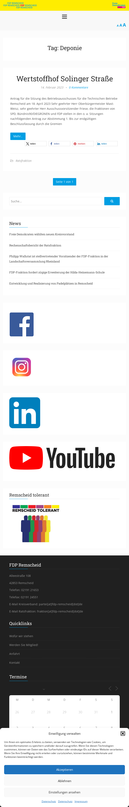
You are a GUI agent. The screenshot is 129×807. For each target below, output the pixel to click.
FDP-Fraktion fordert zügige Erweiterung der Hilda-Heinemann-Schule (57, 272)
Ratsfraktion (24, 161)
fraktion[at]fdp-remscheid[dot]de (60, 611)
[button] (123, 733)
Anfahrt (14, 654)
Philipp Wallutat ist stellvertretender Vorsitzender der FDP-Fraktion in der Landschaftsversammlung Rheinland (58, 258)
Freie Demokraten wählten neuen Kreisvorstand (41, 234)
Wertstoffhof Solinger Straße (64, 78)
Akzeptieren (64, 769)
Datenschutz (49, 801)
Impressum (81, 801)
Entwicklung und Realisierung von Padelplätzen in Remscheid (51, 283)
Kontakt (14, 663)
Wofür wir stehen (21, 636)
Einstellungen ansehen (64, 792)
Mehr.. (17, 136)
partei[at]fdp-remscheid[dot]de (60, 604)
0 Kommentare (78, 87)
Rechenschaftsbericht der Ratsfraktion (35, 245)
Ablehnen (64, 781)
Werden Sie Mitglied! (23, 645)
